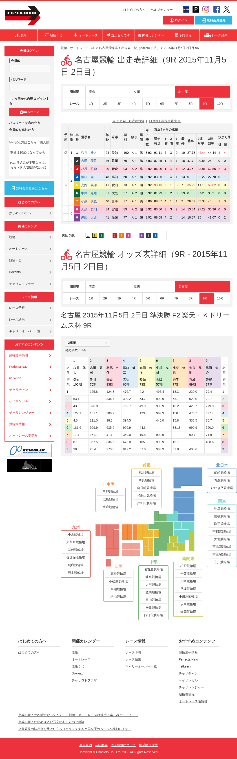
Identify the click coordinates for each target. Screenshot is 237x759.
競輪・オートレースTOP (78, 48)
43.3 (76, 406)
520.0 (193, 399)
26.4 (93, 449)
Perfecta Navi (18, 366)
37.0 (143, 449)
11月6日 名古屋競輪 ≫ (165, 121)
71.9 (209, 435)
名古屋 (183, 92)
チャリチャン (18, 389)
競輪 (12, 237)
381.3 (177, 427)
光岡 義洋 (92, 185)
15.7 (176, 442)
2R (105, 103)
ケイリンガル (18, 401)
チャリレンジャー (21, 412)
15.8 (176, 420)
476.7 (127, 391)
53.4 (76, 399)
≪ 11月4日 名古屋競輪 (128, 121)
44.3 (143, 427)
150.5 (177, 413)
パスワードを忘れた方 (24, 123)
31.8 (176, 449)
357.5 (94, 442)
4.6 (75, 420)
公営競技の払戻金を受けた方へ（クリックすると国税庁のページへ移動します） (74, 729)
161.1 (94, 413)
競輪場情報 (17, 424)
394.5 (127, 420)
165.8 (94, 391)
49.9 (143, 406)
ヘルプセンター (162, 9)
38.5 (76, 449)
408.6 (210, 442)
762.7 (127, 406)
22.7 (209, 399)
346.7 (110, 399)
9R (205, 103)
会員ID (15, 61)
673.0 (127, 442)
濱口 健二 (92, 177)
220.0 (193, 391)
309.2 (127, 399)
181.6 (77, 427)
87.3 (76, 442)
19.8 (143, 435)
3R (119, 103)
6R (162, 103)
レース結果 (17, 319)
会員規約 (85, 745)
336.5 (193, 420)
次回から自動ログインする (29, 101)
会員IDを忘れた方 (21, 130)
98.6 (109, 420)
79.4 (209, 391)
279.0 (210, 406)
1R (91, 103)
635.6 (110, 427)
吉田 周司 (92, 161)
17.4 (76, 435)
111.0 (94, 420)
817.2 (127, 449)
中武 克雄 (92, 193)
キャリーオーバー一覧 (24, 331)
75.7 (209, 420)
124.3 (110, 391)
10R (220, 103)
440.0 (160, 420)
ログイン (29, 112)
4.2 (142, 391)
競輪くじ (15, 260)
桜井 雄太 (92, 152)
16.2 (176, 406)
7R (176, 103)
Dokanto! (15, 272)
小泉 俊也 (92, 201)
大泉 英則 (92, 209)
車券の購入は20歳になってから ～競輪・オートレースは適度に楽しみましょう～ (78, 715)
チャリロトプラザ (21, 284)
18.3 (176, 391)
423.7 (193, 406)
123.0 (143, 413)
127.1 (77, 413)
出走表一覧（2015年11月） (140, 48)
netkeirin (15, 378)
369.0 (127, 435)
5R (148, 103)
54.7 (143, 399)
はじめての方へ (134, 9)
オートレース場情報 (23, 435)
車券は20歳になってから (27, 152)
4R (134, 103)
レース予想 (17, 308)
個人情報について (123, 745)
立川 (137, 92)
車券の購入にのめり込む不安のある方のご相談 (51, 722)
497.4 (160, 391)
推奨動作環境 (148, 745)
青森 (92, 92)
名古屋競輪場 (108, 48)
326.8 (94, 406)
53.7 (176, 399)
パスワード (19, 79)
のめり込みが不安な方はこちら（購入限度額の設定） (29, 165)
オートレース (18, 248)
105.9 (143, 442)
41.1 (109, 435)
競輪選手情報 (18, 355)
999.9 (160, 399)
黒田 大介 (92, 217)
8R (191, 103)
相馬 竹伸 (92, 169)
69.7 (192, 435)
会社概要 (101, 745)
